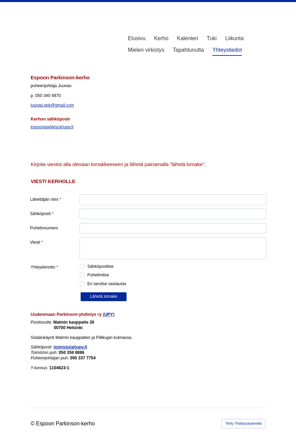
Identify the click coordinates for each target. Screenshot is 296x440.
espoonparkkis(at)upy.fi (52, 127)
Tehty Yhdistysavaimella (243, 423)
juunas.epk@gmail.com (52, 105)
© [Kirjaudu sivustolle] (33, 423)
